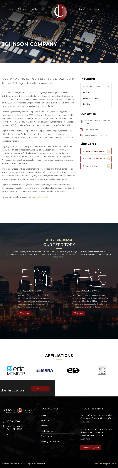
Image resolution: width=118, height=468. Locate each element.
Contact (101, 21)
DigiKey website (42, 197)
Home (10, 9)
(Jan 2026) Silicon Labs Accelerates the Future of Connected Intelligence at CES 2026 (96, 432)
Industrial (86, 104)
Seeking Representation (51, 441)
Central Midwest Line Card (94, 158)
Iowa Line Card (90, 165)
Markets (35, 9)
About (82, 9)
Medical (86, 92)
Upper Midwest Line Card (94, 151)
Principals (22, 9)
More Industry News (91, 448)
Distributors (94, 9)
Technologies (33, 21)
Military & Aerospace (91, 98)
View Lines (24, 313)
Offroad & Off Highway (91, 86)
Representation (86, 21)
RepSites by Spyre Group (105, 463)
